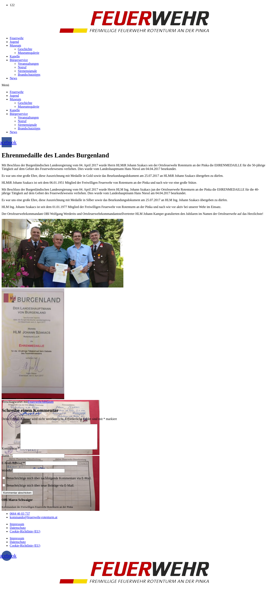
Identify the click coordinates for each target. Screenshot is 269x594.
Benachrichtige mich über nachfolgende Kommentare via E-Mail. (49, 483)
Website (7, 475)
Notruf (22, 67)
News (13, 78)
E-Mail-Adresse (13, 468)
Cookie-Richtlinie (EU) (25, 536)
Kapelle (15, 56)
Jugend (14, 41)
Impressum (17, 529)
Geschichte (25, 49)
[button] (134, 85)
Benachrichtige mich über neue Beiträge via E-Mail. (40, 490)
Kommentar (10, 453)
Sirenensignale (27, 71)
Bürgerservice (19, 60)
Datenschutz (18, 532)
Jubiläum (48, 401)
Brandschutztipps (29, 74)
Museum (15, 45)
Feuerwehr (16, 38)
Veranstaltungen (28, 63)
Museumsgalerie (28, 52)
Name (7, 460)
